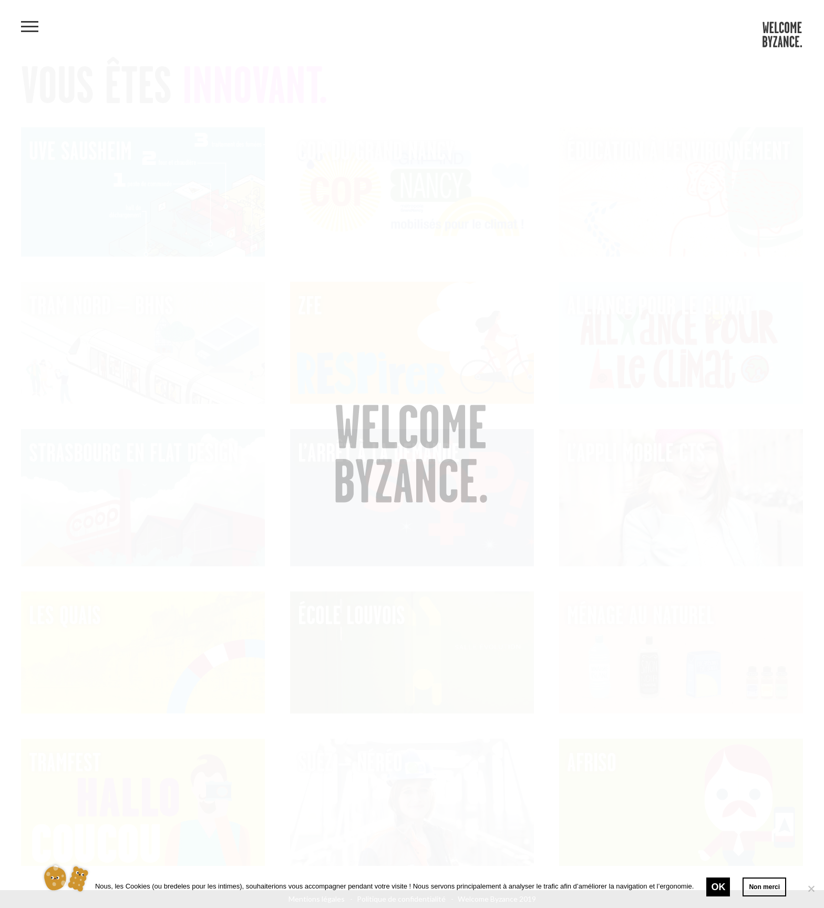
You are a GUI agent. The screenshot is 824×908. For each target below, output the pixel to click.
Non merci (764, 887)
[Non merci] (811, 888)
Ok (718, 887)
